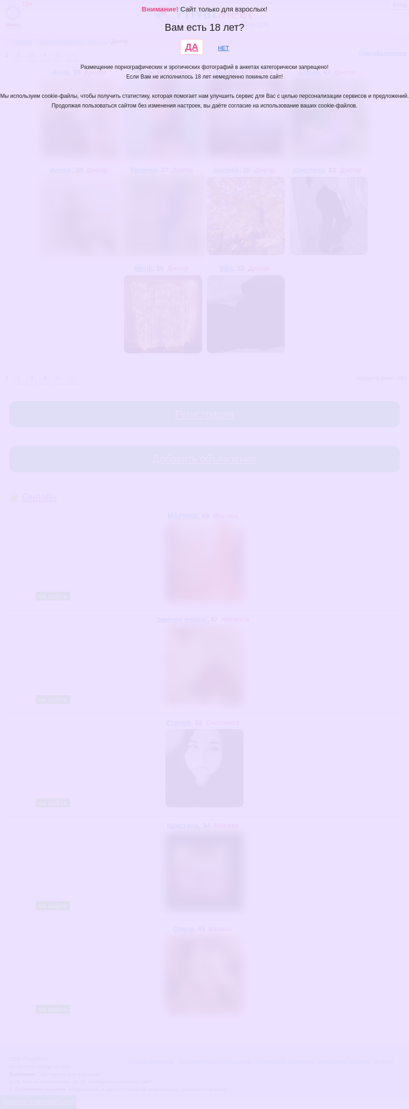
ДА (192, 47)
